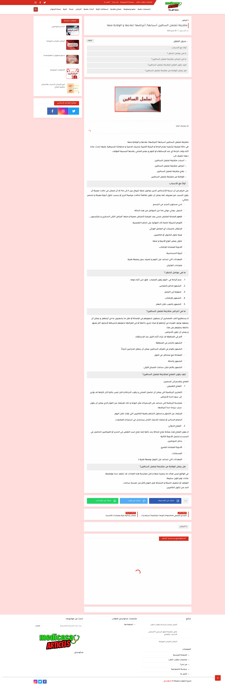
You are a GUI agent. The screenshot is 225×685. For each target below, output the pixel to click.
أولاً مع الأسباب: (178, 48)
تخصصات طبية (144, 9)
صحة (71, 9)
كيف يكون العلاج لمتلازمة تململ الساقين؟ (167, 65)
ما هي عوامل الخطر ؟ (176, 54)
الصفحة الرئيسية (180, 655)
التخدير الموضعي (58, 27)
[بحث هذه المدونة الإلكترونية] (62, 626)
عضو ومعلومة (130, 9)
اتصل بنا (107, 2)
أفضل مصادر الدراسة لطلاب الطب (163, 625)
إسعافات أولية (102, 9)
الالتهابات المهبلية (57, 70)
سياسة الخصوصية (127, 2)
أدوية (65, 9)
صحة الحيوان (55, 9)
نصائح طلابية (115, 9)
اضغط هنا (128, 625)
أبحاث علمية (89, 9)
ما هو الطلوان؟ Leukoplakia (54, 56)
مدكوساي (168, 681)
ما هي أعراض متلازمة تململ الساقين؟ (168, 59)
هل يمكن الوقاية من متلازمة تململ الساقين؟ (165, 71)
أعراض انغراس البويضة (55, 41)
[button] (165, 501)
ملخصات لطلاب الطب (144, 2)
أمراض (79, 9)
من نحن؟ (115, 2)
